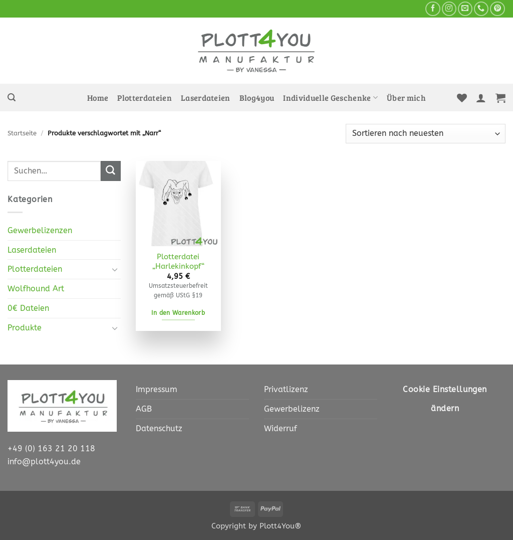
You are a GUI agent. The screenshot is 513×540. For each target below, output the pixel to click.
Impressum (156, 389)
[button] (12, 97)
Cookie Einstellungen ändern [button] (444, 399)
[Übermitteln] (111, 171)
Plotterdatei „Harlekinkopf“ (178, 262)
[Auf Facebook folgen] (432, 9)
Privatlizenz (286, 389)
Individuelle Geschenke (330, 97)
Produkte (25, 327)
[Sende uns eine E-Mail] (465, 9)
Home (97, 97)
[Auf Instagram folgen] (449, 9)
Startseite (22, 133)
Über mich (406, 97)
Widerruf (280, 428)
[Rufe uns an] (481, 9)
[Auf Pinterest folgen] (497, 9)
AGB (144, 409)
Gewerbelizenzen (40, 230)
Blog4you (257, 97)
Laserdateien (205, 97)
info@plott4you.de (44, 461)
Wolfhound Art (36, 288)
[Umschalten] (115, 269)
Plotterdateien (144, 97)
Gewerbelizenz (292, 409)
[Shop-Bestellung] (425, 133)
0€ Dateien (28, 308)
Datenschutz (159, 428)
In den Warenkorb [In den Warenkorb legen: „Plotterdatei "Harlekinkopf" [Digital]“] (178, 312)
